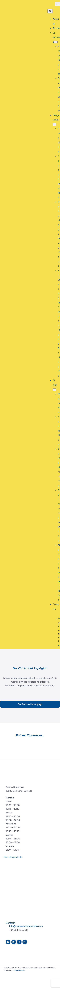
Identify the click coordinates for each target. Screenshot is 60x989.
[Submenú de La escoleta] (56, 42)
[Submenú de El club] (54, 389)
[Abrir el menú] (57, 4)
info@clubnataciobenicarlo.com (26, 926)
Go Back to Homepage (30, 704)
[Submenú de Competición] (54, 124)
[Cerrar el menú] (50, 11)
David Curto (20, 970)
